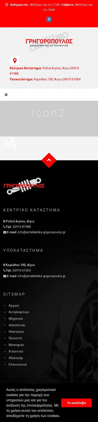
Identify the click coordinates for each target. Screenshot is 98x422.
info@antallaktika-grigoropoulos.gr (42, 232)
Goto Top (49, 160)
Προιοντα (15, 338)
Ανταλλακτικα (19, 312)
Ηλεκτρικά (16, 331)
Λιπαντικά (16, 351)
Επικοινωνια (18, 364)
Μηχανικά (16, 318)
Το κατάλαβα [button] (76, 403)
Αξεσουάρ (16, 358)
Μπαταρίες (16, 345)
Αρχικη (14, 305)
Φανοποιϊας (17, 325)
